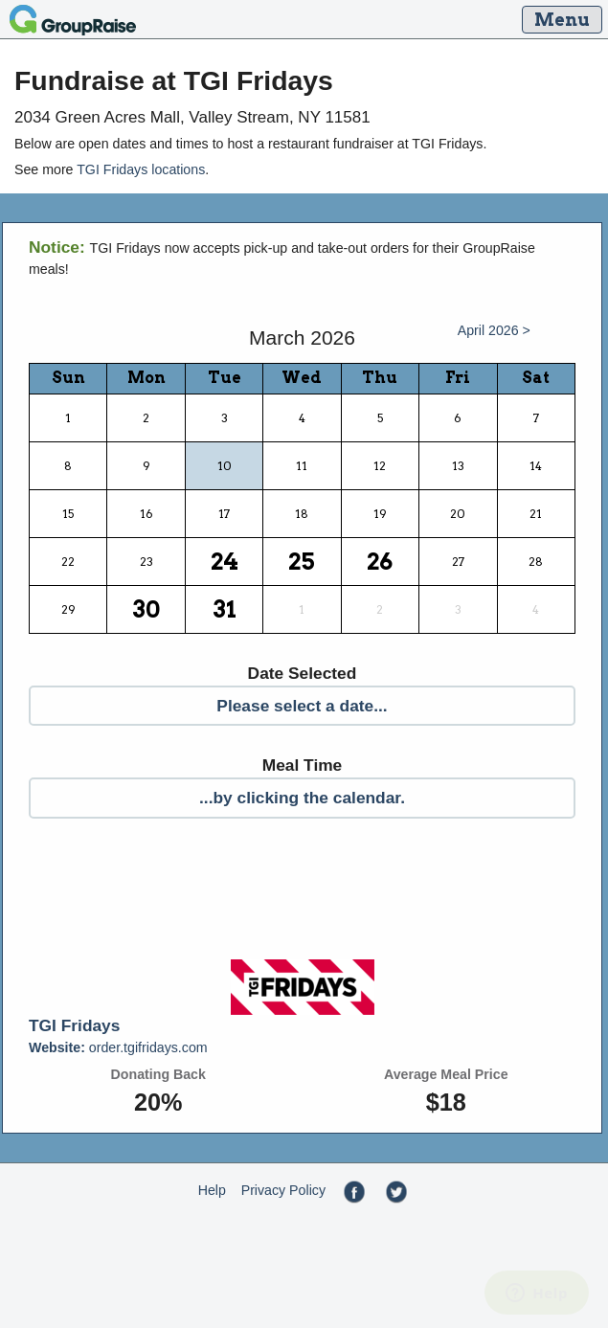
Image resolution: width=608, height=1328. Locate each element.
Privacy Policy (283, 1190)
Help (212, 1190)
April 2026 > (494, 330)
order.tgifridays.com (118, 1047)
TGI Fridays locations (141, 169)
